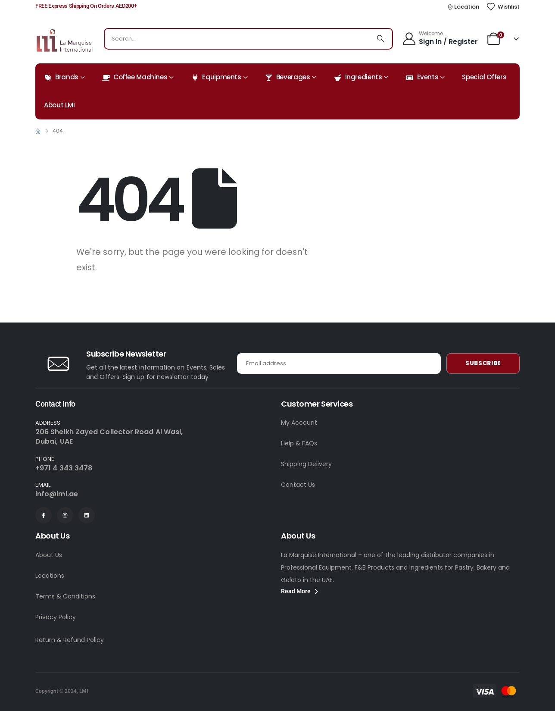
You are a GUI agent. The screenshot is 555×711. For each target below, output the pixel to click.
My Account (299, 422)
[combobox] (237, 39)
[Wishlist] (503, 7)
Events (422, 76)
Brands (61, 76)
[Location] (463, 7)
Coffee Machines (134, 76)
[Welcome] (440, 37)
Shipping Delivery (306, 464)
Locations (49, 575)
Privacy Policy (55, 617)
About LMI (59, 105)
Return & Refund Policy (69, 640)
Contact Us (298, 484)
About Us (48, 555)
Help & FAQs (299, 443)
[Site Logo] (64, 41)
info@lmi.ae (56, 494)
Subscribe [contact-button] (483, 363)
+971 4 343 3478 (63, 468)
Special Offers (484, 76)
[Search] (380, 39)
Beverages (287, 76)
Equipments (216, 76)
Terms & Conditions (65, 596)
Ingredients (358, 76)
